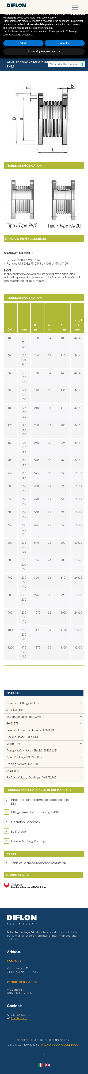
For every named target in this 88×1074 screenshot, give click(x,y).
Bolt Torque (18, 831)
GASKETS (12, 723)
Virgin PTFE (13, 743)
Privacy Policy (50, 1044)
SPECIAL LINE (15, 710)
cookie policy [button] (49, 17)
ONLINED (12, 770)
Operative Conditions (25, 822)
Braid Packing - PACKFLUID (24, 757)
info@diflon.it (19, 1018)
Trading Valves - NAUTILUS (23, 764)
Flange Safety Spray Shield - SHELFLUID (31, 750)
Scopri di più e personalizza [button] (44, 51)
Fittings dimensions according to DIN (35, 812)
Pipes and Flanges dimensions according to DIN (40, 801)
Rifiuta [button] (23, 43)
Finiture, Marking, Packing (28, 841)
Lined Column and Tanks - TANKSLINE (30, 730)
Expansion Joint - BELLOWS (23, 716)
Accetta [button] (64, 43)
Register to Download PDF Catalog (28, 887)
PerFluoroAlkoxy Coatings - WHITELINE (31, 777)
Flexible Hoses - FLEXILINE (22, 737)
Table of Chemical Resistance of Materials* (39, 863)
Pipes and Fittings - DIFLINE (23, 703)
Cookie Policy (70, 1044)
